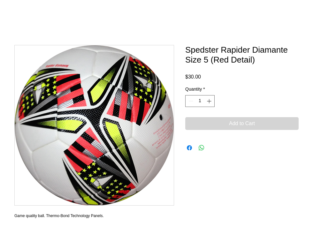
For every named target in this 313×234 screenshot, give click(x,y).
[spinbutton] (200, 101)
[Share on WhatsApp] (201, 148)
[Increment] (210, 101)
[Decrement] (190, 101)
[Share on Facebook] (189, 148)
